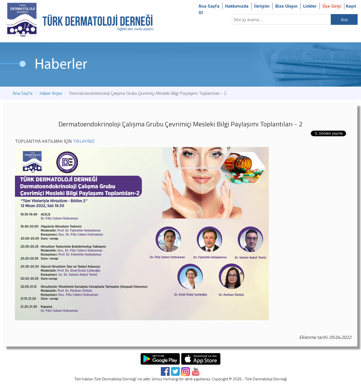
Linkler (310, 6)
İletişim (262, 6)
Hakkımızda (236, 6)
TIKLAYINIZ (84, 141)
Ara (344, 19)
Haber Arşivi (50, 93)
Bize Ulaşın (286, 6)
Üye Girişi (331, 6)
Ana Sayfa (209, 6)
